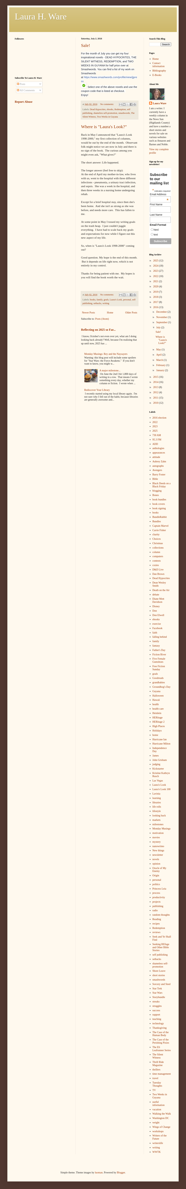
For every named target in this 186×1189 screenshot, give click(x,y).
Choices (156, 539)
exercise (156, 623)
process (156, 893)
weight (155, 1122)
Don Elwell (158, 615)
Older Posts (131, 312)
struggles (157, 1006)
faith (154, 632)
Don (154, 610)
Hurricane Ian (159, 739)
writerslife (157, 1143)
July (158, 327)
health (155, 704)
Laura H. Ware (41, 16)
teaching (156, 1019)
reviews (156, 932)
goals (106, 299)
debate (155, 594)
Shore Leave (158, 971)
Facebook (157, 628)
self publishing (160, 954)
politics (156, 884)
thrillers (156, 1069)
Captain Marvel (160, 525)
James (155, 755)
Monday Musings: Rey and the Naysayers (105, 354)
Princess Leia (159, 888)
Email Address (159, 194)
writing (105, 303)
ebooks (110, 109)
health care (158, 708)
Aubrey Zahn (159, 461)
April (159, 354)
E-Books (157, 75)
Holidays (157, 730)
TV (154, 1090)
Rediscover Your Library (97, 390)
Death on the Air (161, 590)
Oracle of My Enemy (159, 870)
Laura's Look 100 (161, 789)
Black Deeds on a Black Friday (161, 485)
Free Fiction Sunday (158, 668)
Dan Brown (158, 574)
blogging (157, 490)
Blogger (121, 1172)
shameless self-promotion (105, 113)
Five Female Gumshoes (158, 660)
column (156, 552)
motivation (158, 833)
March (160, 360)
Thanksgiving (159, 1027)
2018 (156, 297)
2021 (156, 281)
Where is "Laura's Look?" (104, 126)
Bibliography (159, 70)
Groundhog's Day (161, 686)
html (156, 229)
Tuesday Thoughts (157, 1084)
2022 (156, 276)
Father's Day (159, 650)
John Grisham (159, 760)
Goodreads (158, 678)
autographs (158, 466)
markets (156, 820)
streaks (156, 1001)
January (160, 370)
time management (161, 1073)
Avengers (157, 470)
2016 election (159, 417)
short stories (158, 975)
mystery (156, 841)
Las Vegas (157, 780)
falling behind (159, 636)
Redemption (120, 109)
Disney (156, 606)
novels (155, 859)
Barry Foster (158, 474)
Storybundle (158, 997)
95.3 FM (156, 439)
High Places (158, 726)
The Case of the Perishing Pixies (160, 1041)
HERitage (157, 717)
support (156, 1014)
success (156, 1010)
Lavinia (156, 793)
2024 (156, 265)
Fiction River (159, 654)
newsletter (157, 855)
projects (156, 901)
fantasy (156, 645)
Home (110, 312)
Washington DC (160, 1118)
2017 (156, 302)
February (161, 365)
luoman (99, 1172)
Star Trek (157, 988)
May (159, 349)
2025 (156, 260)
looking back (159, 815)
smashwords (124, 113)
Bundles (156, 521)
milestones (158, 824)
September (162, 322)
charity (156, 534)
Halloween (158, 695)
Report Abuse (23, 101)
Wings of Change (161, 1127)
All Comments (26, 90)
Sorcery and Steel (161, 984)
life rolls (156, 806)
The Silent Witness (157, 1056)
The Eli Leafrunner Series (161, 1049)
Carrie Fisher (159, 530)
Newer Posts (88, 312)
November (162, 317)
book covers (158, 504)
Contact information (158, 65)
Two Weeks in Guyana (107, 116)
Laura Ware (159, 103)
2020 (156, 286)
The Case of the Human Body (160, 1034)
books (92, 299)
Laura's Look (116, 299)
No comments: (107, 104)
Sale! (85, 45)
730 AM (156, 435)
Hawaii (156, 700)
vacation (156, 1109)
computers (157, 556)
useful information (158, 1103)
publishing (157, 906)
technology (158, 1023)
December (161, 311)
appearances (158, 452)
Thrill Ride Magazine (158, 1064)
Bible (155, 479)
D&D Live (158, 569)
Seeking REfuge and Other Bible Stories (160, 947)
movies (156, 837)
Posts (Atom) (102, 318)
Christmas (157, 543)
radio (155, 910)
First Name (156, 204)
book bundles (159, 499)
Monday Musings (161, 828)
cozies (155, 565)
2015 (156, 377)
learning (156, 798)
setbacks (97, 303)
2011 (156, 397)
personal (127, 299)
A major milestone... (109, 370)
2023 (156, 270)
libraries (156, 802)
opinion (156, 863)
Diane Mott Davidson (158, 600)
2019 (156, 291)
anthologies (158, 448)
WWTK (156, 1152)
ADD (155, 444)
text (156, 234)
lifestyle (156, 811)
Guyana (156, 691)
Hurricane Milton (161, 743)
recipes (156, 923)
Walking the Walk (161, 1113)
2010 (156, 402)
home (155, 735)
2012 (156, 392)
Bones (155, 495)
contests (156, 560)
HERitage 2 (158, 721)
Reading (156, 919)
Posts (21, 84)
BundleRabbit (159, 517)
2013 (156, 387)
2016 (156, 307)
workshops (158, 1131)
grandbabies (158, 682)
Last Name (156, 214)
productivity (158, 897)
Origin (155, 875)
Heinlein (156, 713)
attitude (156, 457)
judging (156, 764)
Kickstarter (158, 768)
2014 (156, 382)
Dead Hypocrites (98, 109)
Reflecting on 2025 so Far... (98, 329)
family (100, 299)
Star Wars (157, 992)
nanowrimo (158, 846)
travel (155, 1078)
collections (158, 547)
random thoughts (161, 914)
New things (158, 850)
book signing (159, 508)
